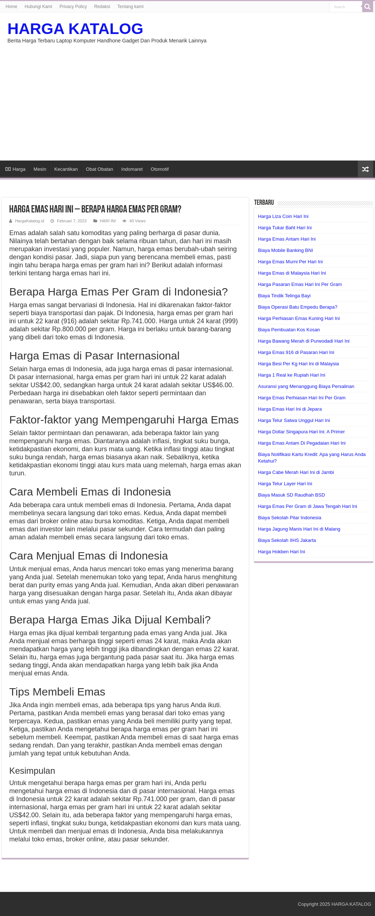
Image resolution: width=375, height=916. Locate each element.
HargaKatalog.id (29, 221)
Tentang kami (131, 6)
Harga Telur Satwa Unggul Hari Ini (294, 420)
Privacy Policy (73, 6)
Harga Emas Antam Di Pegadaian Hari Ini (301, 443)
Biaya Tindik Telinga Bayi (284, 295)
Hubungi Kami (38, 6)
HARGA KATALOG (75, 28)
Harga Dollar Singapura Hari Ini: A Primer (301, 431)
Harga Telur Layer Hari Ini (285, 483)
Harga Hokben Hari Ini (281, 551)
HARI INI (108, 221)
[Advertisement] (187, 98)
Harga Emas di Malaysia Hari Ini (292, 273)
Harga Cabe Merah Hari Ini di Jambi (296, 472)
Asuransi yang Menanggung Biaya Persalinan (306, 386)
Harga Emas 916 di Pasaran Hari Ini (296, 352)
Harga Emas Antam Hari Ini (287, 239)
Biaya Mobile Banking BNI (285, 250)
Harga (15, 169)
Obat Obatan (99, 169)
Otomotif (160, 169)
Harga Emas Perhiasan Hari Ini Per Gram (301, 397)
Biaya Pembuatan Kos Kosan (289, 329)
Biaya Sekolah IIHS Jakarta (287, 540)
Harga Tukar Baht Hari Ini (285, 227)
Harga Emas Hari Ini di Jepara (290, 409)
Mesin (40, 169)
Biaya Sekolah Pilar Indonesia (289, 517)
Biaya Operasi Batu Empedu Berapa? (297, 307)
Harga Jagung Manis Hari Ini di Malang (299, 529)
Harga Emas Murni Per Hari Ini (290, 261)
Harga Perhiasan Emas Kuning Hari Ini (298, 318)
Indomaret (132, 169)
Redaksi (102, 6)
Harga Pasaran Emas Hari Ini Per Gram (300, 284)
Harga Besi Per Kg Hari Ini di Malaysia (298, 363)
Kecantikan (66, 169)
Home (11, 6)
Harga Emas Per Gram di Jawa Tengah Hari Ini (307, 506)
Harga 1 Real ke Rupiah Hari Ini (291, 375)
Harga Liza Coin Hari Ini (283, 216)
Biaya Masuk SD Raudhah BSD (291, 495)
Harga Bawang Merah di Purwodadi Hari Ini (303, 341)
